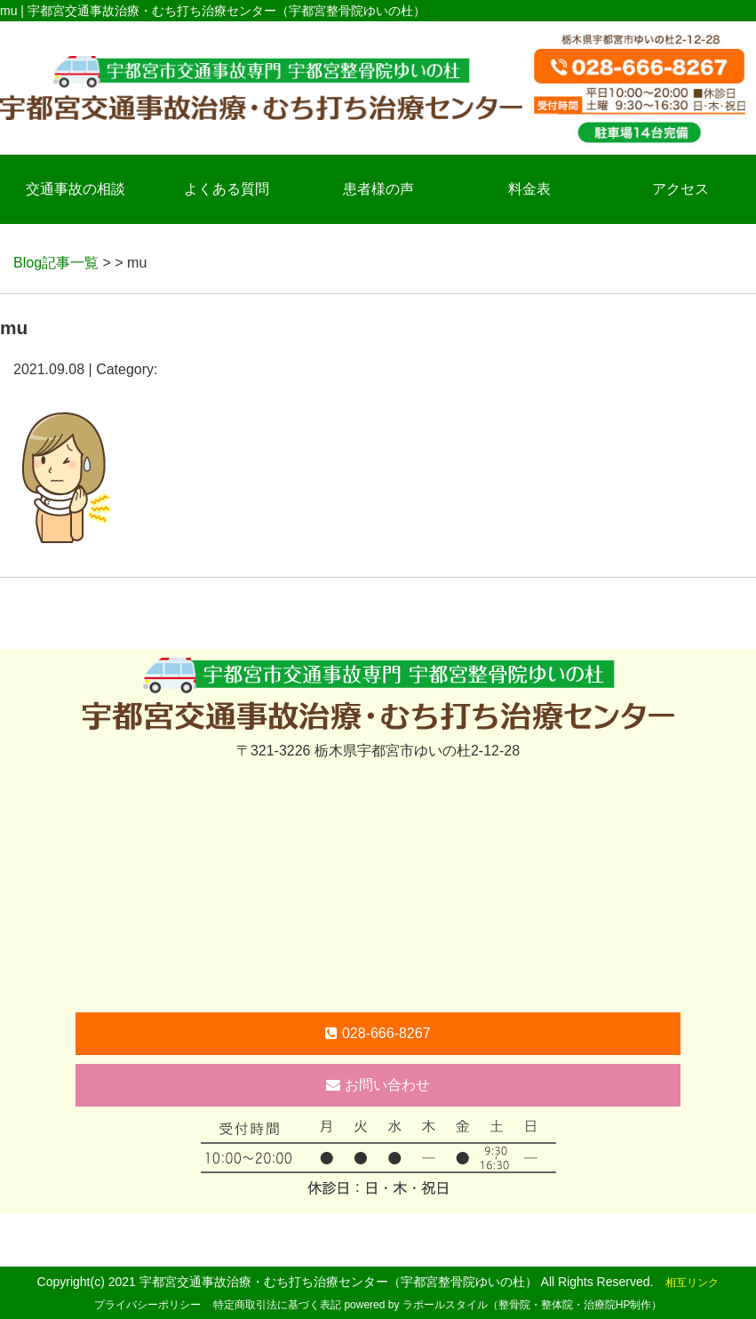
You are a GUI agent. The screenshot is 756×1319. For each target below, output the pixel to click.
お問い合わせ (377, 1084)
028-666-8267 (377, 1033)
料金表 (529, 188)
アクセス (680, 188)
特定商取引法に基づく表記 (277, 1305)
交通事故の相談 (75, 188)
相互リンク (692, 1282)
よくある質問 (226, 188)
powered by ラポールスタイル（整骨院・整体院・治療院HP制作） (503, 1305)
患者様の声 (378, 188)
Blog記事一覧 (56, 262)
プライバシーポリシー (147, 1305)
